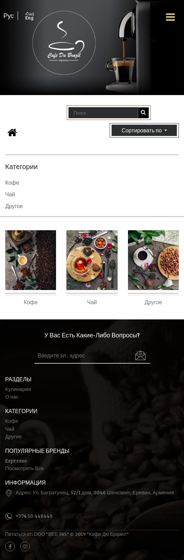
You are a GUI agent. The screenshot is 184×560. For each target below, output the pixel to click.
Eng (29, 18)
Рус (8, 15)
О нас (12, 396)
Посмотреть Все (24, 468)
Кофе (12, 182)
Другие (13, 436)
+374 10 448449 (34, 515)
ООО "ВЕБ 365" (51, 534)
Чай (10, 194)
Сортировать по (144, 130)
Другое (14, 205)
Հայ (29, 13)
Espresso (16, 460)
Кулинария (18, 388)
